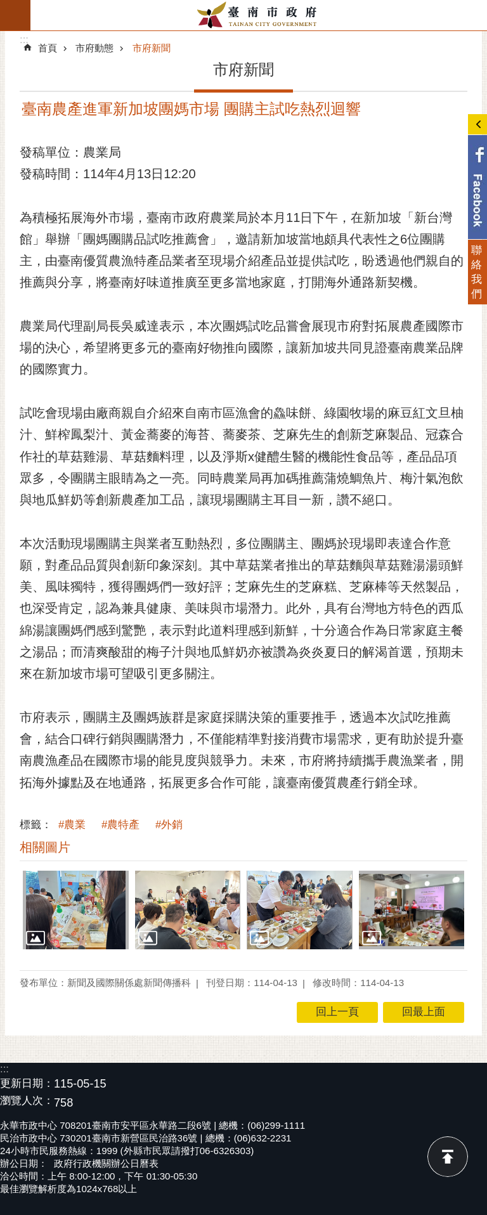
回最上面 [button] (423, 1012)
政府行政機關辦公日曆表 (106, 1163)
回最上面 (447, 1156)
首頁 (47, 47)
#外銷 (169, 825)
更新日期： (27, 1083)
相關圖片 (45, 847)
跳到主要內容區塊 (6, 6)
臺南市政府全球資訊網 (258, 15)
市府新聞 (152, 47)
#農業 (72, 825)
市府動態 (94, 47)
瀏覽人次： (27, 1101)
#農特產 (120, 825)
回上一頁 (337, 1012)
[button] (76, 910)
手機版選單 (15, 15)
